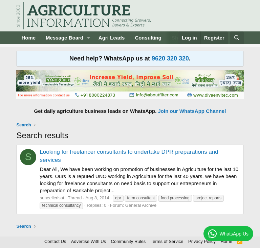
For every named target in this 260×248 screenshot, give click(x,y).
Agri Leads (112, 38)
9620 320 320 (170, 58)
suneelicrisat (52, 197)
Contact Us (55, 241)
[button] (88, 37)
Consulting (148, 38)
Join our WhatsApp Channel (192, 111)
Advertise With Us (88, 241)
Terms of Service (167, 241)
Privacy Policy (202, 241)
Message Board (64, 38)
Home (28, 38)
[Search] (236, 37)
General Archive (141, 205)
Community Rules (128, 241)
